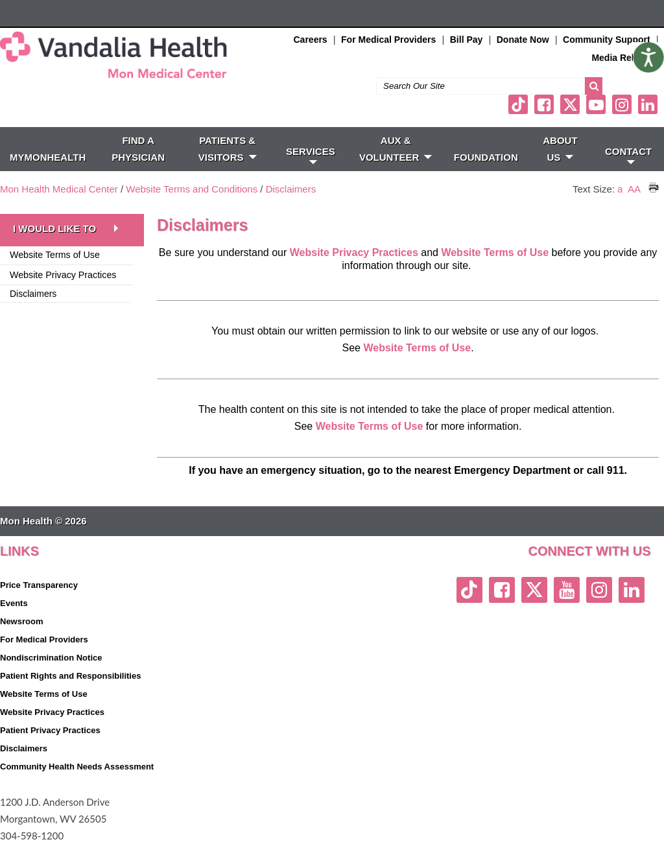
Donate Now (523, 39)
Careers (310, 39)
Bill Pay (466, 39)
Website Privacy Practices (63, 275)
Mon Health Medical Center (59, 188)
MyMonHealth (48, 157)
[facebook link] (544, 104)
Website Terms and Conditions (191, 188)
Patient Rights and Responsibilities (70, 676)
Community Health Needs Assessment (77, 766)
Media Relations (626, 58)
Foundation (486, 157)
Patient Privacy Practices (50, 730)
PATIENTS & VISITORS (227, 149)
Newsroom (21, 621)
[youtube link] (596, 104)
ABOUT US (560, 149)
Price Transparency (39, 585)
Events (14, 603)
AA (634, 188)
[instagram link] (622, 104)
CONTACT (628, 155)
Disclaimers (291, 188)
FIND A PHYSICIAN (138, 149)
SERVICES (310, 155)
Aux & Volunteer (396, 149)
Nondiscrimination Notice (51, 657)
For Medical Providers (388, 39)
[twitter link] (570, 104)
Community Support (606, 39)
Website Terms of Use (496, 252)
